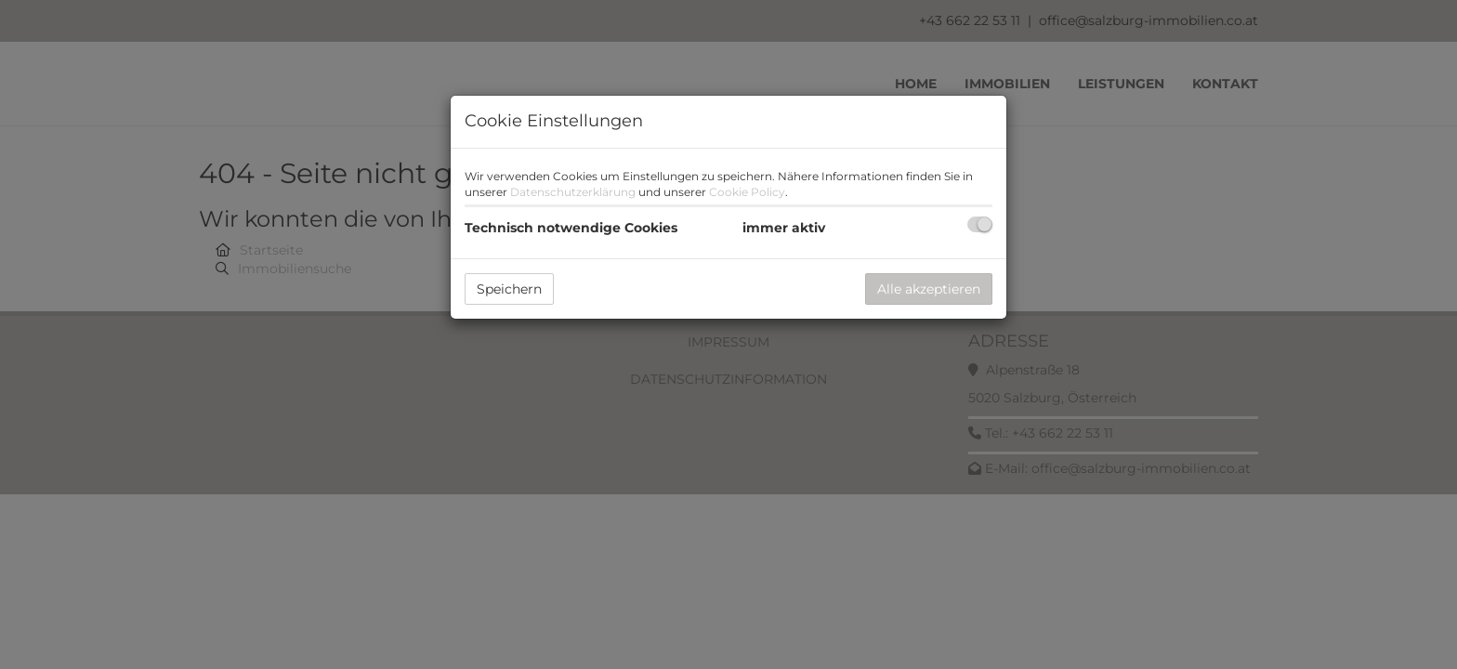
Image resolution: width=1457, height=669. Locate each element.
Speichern (509, 289)
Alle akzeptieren (928, 289)
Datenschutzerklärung (573, 192)
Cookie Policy (747, 192)
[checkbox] (979, 224)
